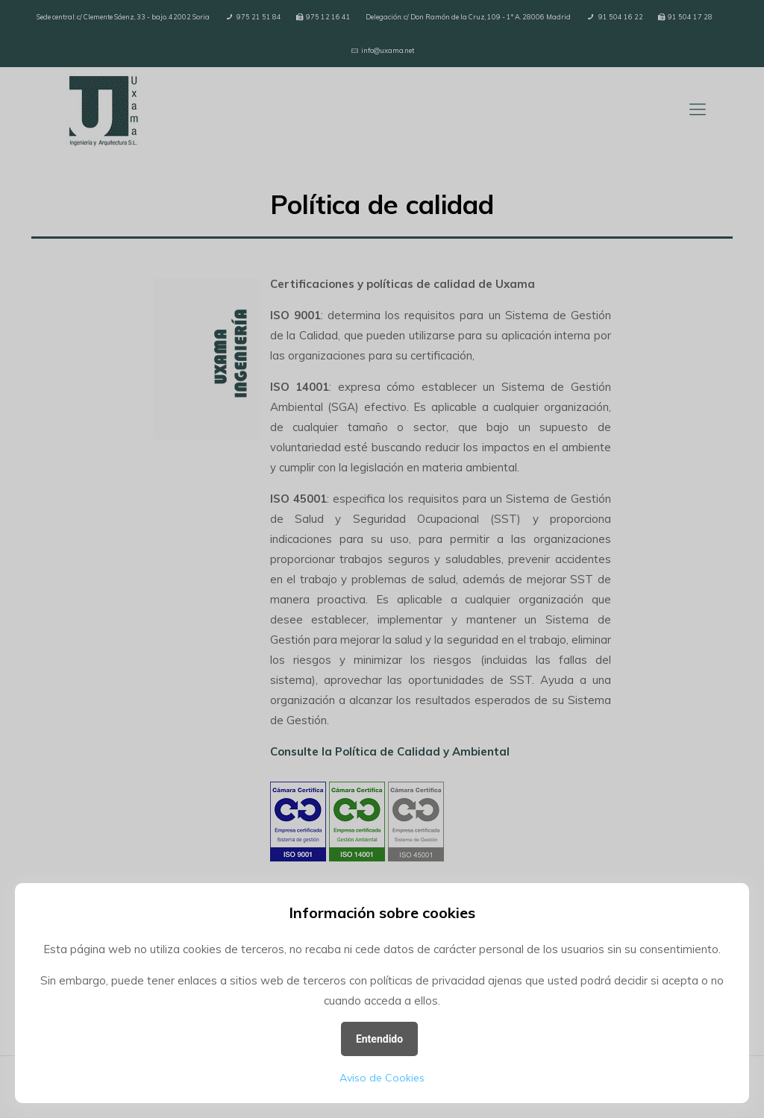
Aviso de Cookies (382, 1077)
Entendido (379, 1039)
